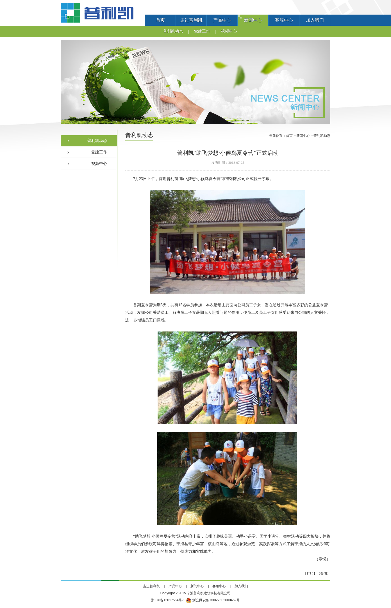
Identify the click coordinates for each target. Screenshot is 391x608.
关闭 (323, 573)
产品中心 (222, 20)
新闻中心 (253, 20)
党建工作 (202, 31)
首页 (160, 20)
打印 (310, 573)
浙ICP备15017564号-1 (168, 600)
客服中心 (284, 20)
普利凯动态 (173, 31)
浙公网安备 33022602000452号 (213, 600)
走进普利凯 (191, 20)
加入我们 (315, 20)
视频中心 (229, 31)
